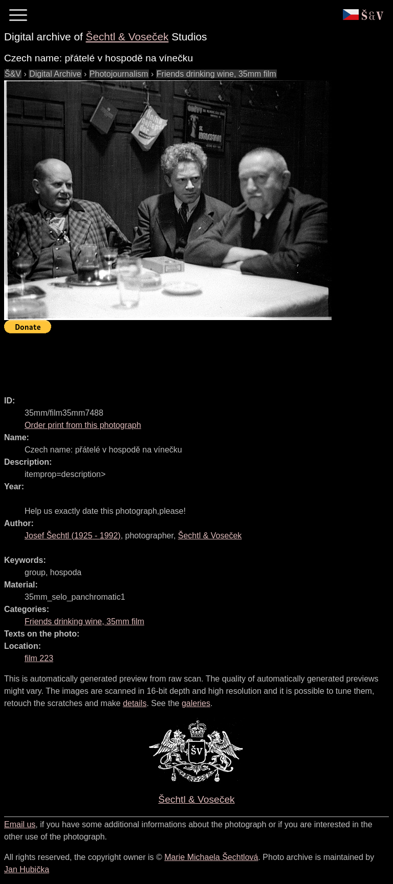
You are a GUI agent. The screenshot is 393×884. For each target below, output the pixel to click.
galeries (196, 703)
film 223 (39, 658)
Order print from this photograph (83, 425)
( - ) (73, 535)
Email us (19, 824)
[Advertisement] (190, 360)
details (134, 703)
